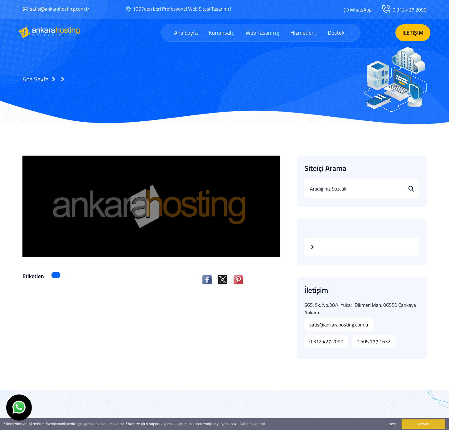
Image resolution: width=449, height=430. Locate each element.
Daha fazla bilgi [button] (252, 424)
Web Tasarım (262, 33)
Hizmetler (303, 33)
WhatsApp (361, 9)
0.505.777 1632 (374, 341)
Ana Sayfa (186, 33)
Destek (338, 33)
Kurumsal (221, 33)
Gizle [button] (393, 424)
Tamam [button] (423, 424)
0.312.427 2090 (410, 9)
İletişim (412, 32)
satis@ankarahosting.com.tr (59, 8)
